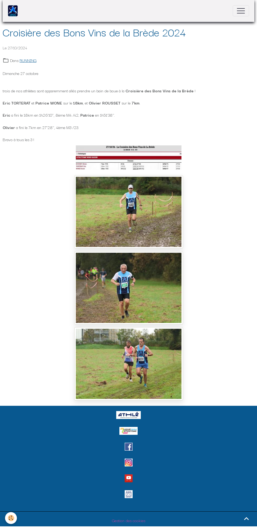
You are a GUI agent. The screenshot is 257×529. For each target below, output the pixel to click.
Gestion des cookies (128, 520)
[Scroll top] (246, 518)
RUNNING (28, 60)
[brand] (14, 10)
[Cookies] (11, 518)
